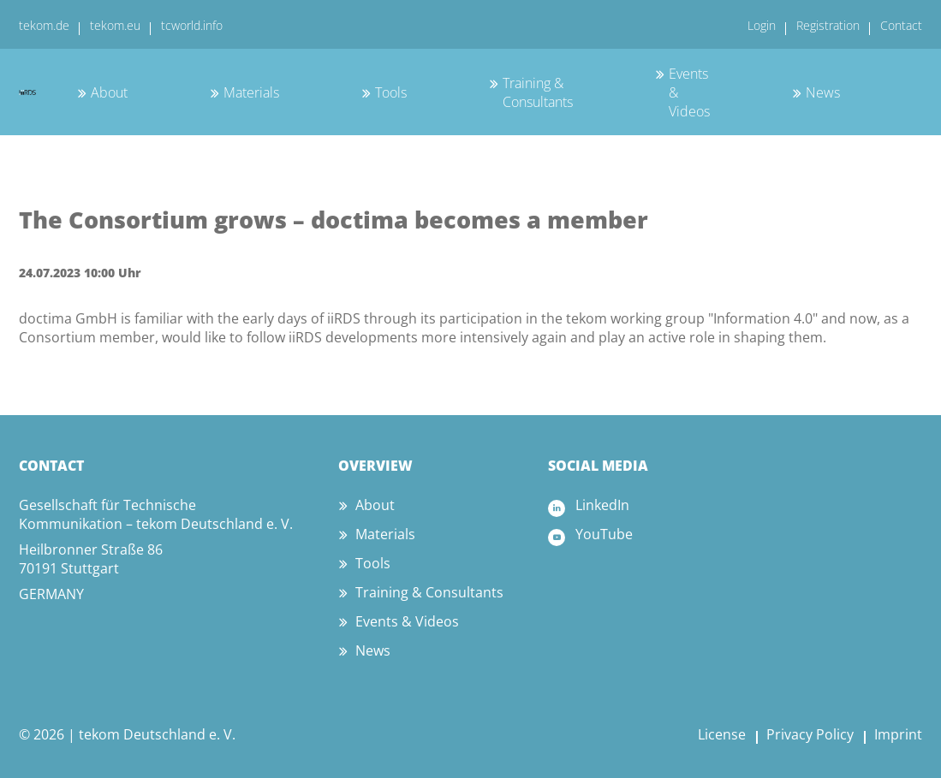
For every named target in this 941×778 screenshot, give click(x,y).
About (109, 92)
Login (761, 25)
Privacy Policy (810, 734)
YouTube (604, 534)
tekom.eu (115, 25)
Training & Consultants (538, 92)
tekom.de (44, 25)
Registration (828, 25)
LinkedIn (602, 505)
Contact (901, 25)
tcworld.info (192, 25)
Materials (251, 92)
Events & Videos (407, 621)
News (823, 92)
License (722, 734)
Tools (391, 92)
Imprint (898, 734)
